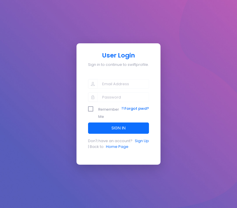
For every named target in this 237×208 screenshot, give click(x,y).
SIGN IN (118, 128)
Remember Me (108, 110)
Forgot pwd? (135, 108)
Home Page (117, 146)
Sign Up (142, 141)
